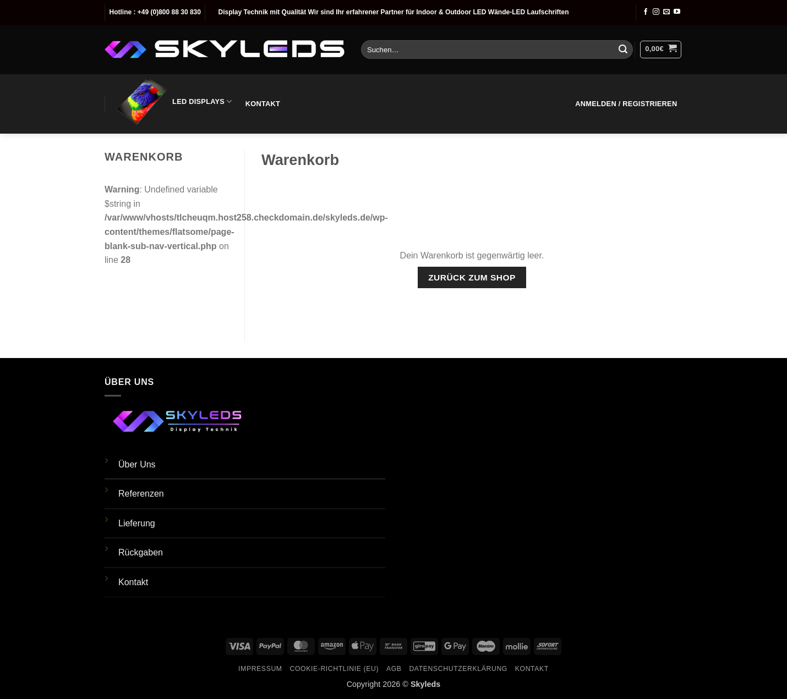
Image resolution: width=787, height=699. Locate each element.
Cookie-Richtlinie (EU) (334, 669)
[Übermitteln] (623, 49)
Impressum (260, 669)
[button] (626, 104)
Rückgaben (140, 552)
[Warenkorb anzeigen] (660, 49)
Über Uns (137, 464)
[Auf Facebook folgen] (645, 12)
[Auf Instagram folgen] (656, 12)
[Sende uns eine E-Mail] (666, 12)
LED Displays (173, 101)
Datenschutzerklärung (458, 669)
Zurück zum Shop (472, 277)
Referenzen (141, 493)
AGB (394, 669)
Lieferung (136, 523)
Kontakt (262, 104)
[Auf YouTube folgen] (677, 12)
